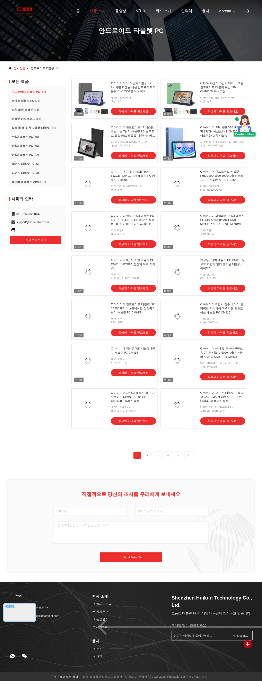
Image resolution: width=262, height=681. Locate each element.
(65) (25, 136)
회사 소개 (163, 11)
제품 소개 (97, 11)
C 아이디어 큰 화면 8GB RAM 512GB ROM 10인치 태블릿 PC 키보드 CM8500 (133, 175)
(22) (25, 154)
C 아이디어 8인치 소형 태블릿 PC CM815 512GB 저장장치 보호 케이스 (133, 264)
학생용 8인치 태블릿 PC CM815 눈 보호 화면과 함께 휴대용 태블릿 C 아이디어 (222, 264)
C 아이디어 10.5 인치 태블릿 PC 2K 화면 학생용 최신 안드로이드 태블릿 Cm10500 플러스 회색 (133, 87)
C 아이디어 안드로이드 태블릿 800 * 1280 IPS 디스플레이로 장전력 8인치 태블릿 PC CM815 (133, 308)
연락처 (186, 11)
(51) (28, 91)
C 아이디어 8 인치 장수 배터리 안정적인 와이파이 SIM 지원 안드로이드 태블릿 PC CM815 (221, 308)
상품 (22, 68)
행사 (205, 11)
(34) (25, 100)
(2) (28, 181)
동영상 (120, 11)
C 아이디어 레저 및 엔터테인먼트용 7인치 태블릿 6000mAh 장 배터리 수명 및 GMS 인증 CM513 (222, 352)
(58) (26, 163)
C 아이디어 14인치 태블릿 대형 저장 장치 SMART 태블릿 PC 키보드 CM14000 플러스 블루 (222, 397)
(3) (25, 172)
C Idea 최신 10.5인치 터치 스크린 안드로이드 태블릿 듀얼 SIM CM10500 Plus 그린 (221, 87)
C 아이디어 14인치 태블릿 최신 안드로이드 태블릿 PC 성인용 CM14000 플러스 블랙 (133, 397)
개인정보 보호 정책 (66, 676)
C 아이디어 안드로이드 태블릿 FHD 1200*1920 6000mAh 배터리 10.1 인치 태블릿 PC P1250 (221, 175)
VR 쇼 (141, 11)
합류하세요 (241, 635)
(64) (26, 118)
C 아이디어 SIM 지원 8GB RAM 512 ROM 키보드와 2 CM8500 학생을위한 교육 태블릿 (221, 131)
